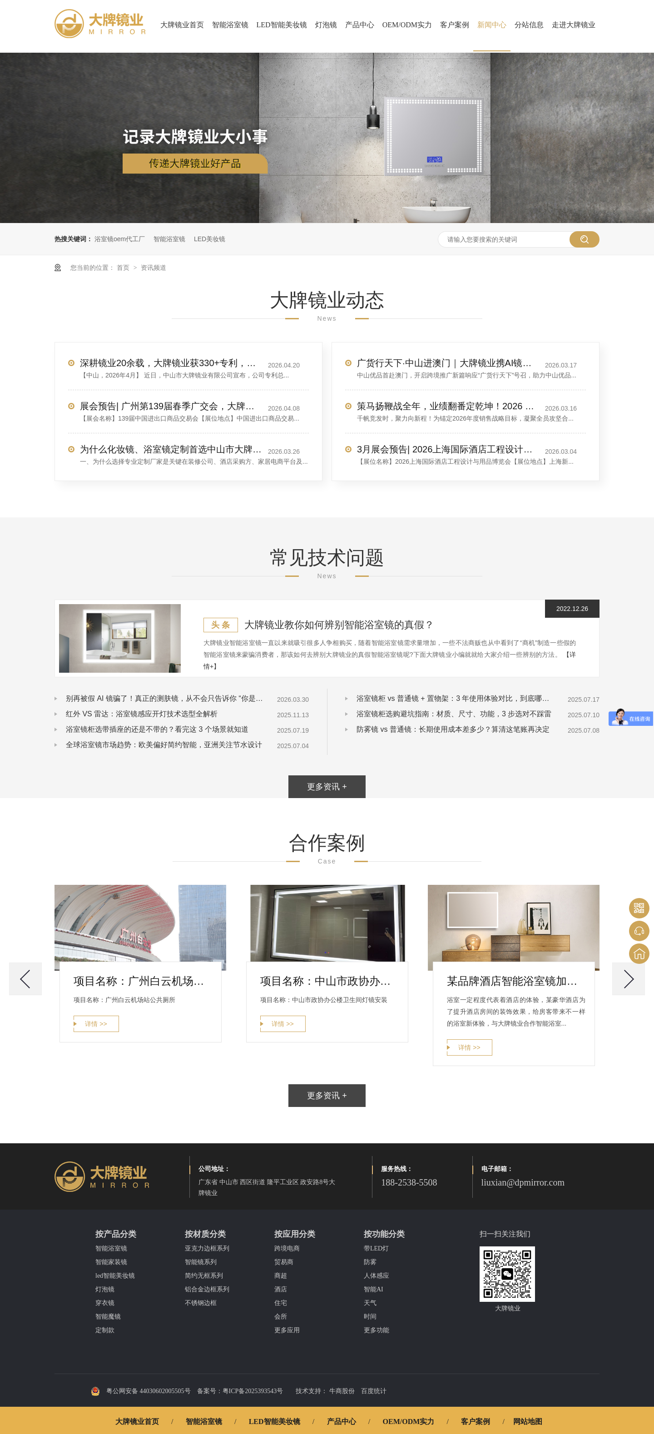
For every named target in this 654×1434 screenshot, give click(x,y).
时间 (370, 1316)
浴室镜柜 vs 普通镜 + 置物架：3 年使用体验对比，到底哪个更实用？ (456, 698)
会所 (280, 1316)
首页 (124, 267)
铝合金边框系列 (207, 1289)
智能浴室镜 (230, 25)
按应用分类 (294, 1234)
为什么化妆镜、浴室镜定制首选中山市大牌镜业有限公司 (171, 449)
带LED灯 (376, 1248)
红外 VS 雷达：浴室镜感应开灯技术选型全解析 (142, 714)
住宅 (280, 1303)
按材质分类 (205, 1234)
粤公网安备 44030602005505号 (141, 1391)
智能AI (373, 1289)
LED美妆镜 (209, 239)
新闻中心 (491, 25)
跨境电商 (287, 1248)
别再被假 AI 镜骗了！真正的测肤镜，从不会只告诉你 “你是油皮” (166, 698)
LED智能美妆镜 (282, 25)
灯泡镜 (326, 25)
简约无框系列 (204, 1275)
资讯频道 (153, 267)
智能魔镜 (108, 1316)
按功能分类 (384, 1234)
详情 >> (96, 1023)
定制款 (104, 1330)
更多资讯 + (327, 786)
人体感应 (376, 1275)
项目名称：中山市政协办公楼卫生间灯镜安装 (329, 981)
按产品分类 (115, 1234)
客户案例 (454, 25)
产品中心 (359, 25)
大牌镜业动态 (327, 300)
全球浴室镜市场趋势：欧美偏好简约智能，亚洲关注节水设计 (164, 745)
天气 (370, 1303)
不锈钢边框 (201, 1303)
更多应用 (287, 1330)
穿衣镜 (104, 1303)
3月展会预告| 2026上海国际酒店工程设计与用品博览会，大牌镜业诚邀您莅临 (448, 449)
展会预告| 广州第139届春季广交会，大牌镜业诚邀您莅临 (171, 406)
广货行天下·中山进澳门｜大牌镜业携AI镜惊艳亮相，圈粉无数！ (448, 363)
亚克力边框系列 (207, 1248)
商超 (280, 1275)
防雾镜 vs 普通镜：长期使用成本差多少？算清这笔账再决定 (453, 729)
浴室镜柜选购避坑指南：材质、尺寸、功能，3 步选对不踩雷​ (454, 714)
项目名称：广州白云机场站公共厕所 (143, 981)
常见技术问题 (327, 557)
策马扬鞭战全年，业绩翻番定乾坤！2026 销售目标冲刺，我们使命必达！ (448, 406)
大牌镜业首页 (182, 25)
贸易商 (283, 1262)
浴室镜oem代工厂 (119, 239)
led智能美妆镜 (115, 1275)
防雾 (370, 1262)
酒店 (280, 1289)
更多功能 (376, 1330)
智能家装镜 (111, 1262)
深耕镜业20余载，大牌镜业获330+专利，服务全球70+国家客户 (171, 363)
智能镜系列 (201, 1262)
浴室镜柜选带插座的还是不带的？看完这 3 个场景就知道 (157, 729)
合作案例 (327, 842)
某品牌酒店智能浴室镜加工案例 (516, 981)
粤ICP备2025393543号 (253, 1391)
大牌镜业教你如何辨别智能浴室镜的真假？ (339, 624)
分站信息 (529, 25)
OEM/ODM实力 (407, 25)
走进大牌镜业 (573, 25)
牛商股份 (342, 1391)
